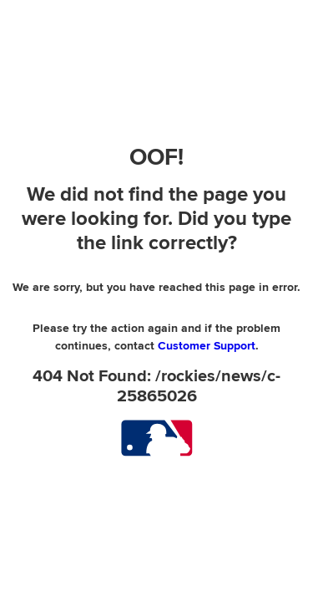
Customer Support (206, 346)
